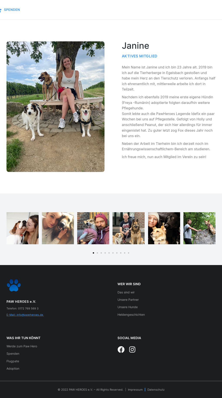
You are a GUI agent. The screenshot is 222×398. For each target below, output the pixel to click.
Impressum (135, 389)
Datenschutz (156, 389)
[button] (93, 253)
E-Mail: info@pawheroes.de (25, 314)
